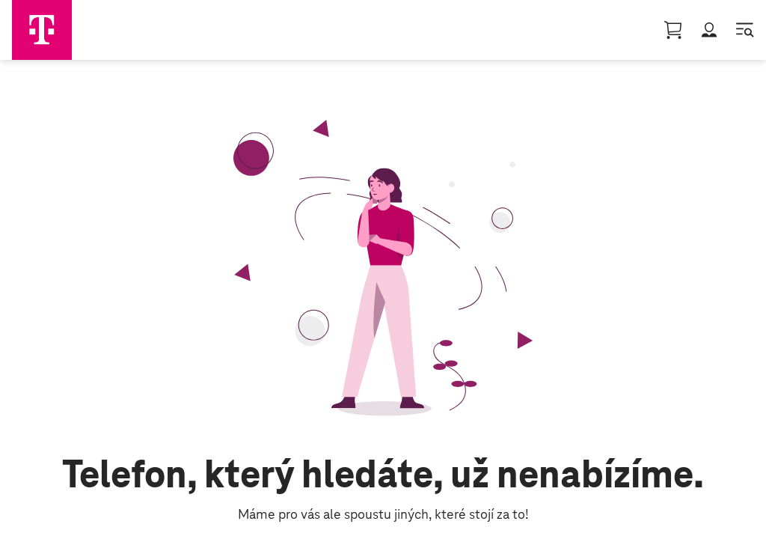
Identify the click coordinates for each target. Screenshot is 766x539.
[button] (709, 30)
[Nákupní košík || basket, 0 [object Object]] (673, 30)
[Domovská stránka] (42, 30)
